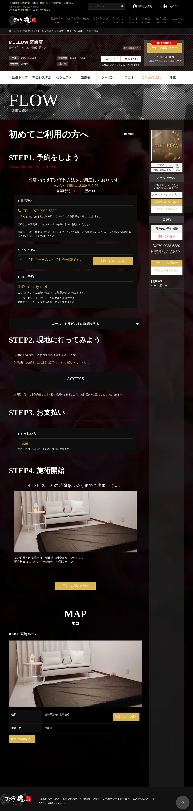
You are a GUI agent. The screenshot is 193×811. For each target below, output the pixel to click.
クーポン (118, 20)
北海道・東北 (38, 3)
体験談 (146, 20)
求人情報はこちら (132, 48)
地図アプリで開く (126, 716)
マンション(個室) (27, 47)
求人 (71, 3)
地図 (129, 134)
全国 (12, 3)
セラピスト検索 (78, 20)
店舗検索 (57, 20)
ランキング (101, 20)
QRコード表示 (178, 167)
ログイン (171, 4)
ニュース (178, 20)
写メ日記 (161, 20)
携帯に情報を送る (22, 739)
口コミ (133, 20)
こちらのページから (41, 561)
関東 (17, 3)
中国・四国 (62, 3)
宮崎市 (13, 47)
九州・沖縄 (50, 3)
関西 (23, 3)
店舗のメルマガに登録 (166, 201)
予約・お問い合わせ (164, 46)
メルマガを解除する (167, 209)
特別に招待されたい (166, 270)
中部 (28, 3)
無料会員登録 (142, 4)
